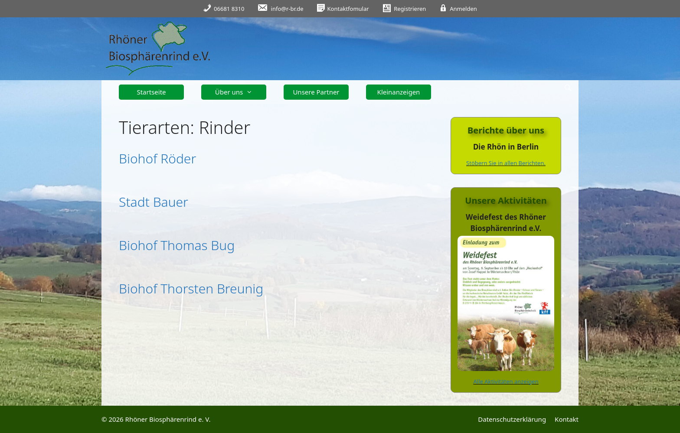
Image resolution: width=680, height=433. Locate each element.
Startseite (151, 92)
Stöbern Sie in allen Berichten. (506, 163)
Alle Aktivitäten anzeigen (506, 381)
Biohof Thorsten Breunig (191, 288)
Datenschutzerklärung (512, 419)
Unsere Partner (316, 92)
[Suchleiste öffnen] (568, 87)
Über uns (237, 92)
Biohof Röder (157, 158)
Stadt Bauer (153, 202)
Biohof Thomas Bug (177, 245)
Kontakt (567, 419)
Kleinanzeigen (398, 92)
